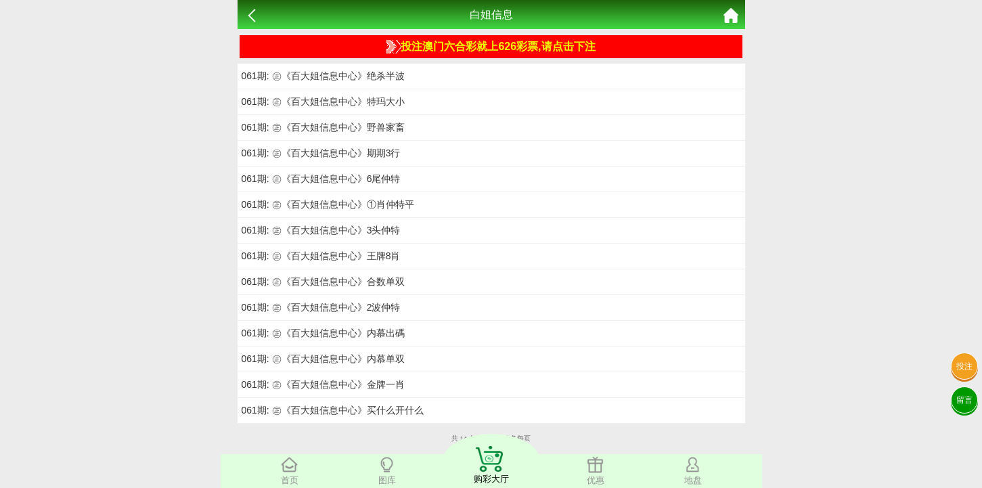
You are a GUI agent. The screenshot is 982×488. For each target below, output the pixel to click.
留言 (964, 400)
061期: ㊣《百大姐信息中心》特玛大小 (323, 101)
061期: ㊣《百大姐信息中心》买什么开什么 (333, 410)
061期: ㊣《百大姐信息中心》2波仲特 (321, 307)
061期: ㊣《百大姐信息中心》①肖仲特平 (328, 204)
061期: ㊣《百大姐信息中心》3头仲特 (321, 230)
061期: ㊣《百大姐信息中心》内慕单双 (323, 358)
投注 (964, 366)
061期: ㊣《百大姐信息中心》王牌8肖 (321, 255)
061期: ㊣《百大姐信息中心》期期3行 (321, 153)
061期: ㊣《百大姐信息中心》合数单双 (323, 281)
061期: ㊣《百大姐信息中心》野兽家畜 (323, 127)
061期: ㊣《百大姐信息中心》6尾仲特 (321, 178)
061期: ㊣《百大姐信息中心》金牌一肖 (323, 384)
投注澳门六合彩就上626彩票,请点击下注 (490, 46)
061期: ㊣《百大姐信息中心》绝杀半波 (323, 75)
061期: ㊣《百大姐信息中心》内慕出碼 (323, 333)
